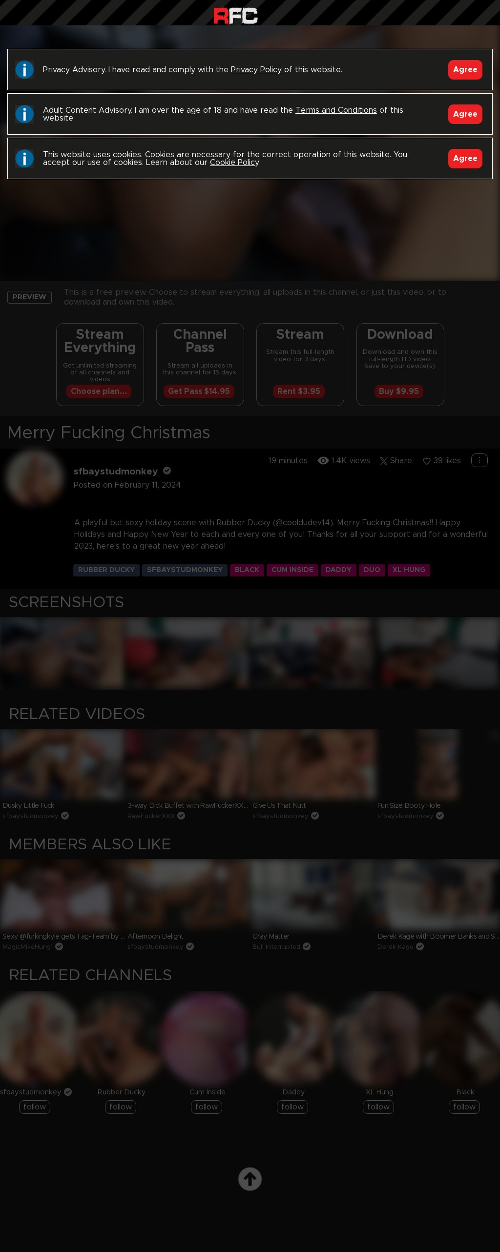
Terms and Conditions (336, 110)
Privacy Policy (256, 70)
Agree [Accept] (465, 70)
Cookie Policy (234, 162)
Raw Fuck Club (235, 15)
